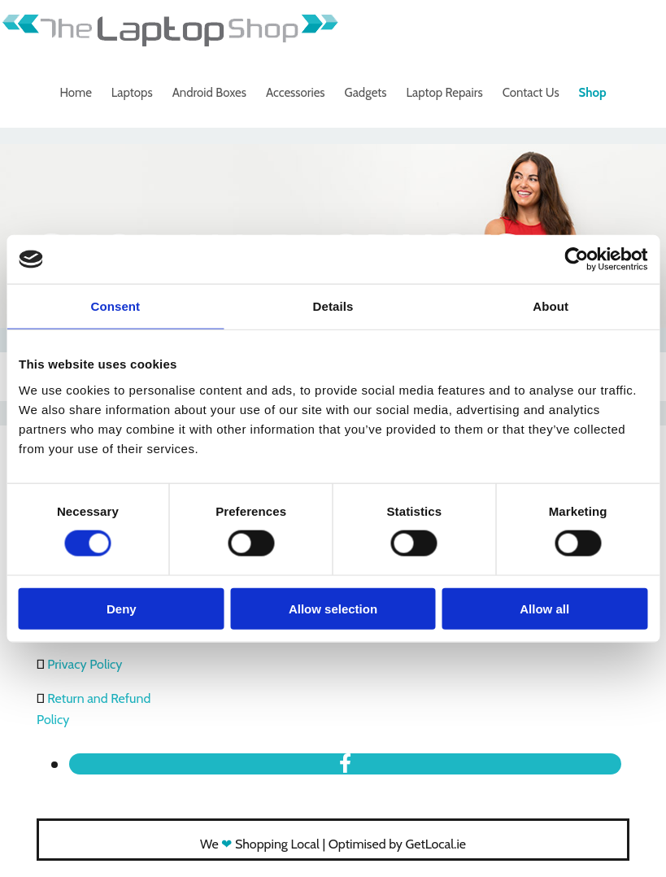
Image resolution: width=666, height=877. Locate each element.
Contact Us (531, 92)
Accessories (295, 92)
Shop (593, 92)
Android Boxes (209, 92)
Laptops (132, 92)
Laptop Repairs (445, 92)
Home (75, 92)
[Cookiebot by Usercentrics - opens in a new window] (576, 259)
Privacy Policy (84, 664)
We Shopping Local (260, 844)
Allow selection (333, 608)
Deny (122, 608)
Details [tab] (333, 306)
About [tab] (550, 306)
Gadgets (366, 92)
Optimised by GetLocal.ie (397, 844)
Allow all (544, 608)
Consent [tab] (115, 306)
